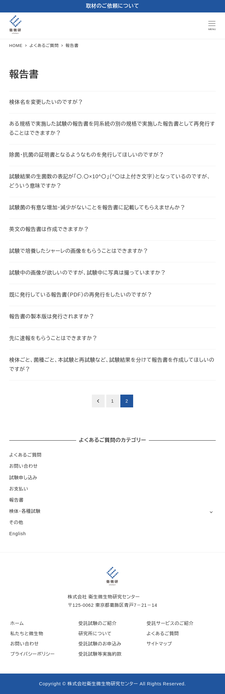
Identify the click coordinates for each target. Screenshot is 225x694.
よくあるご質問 (25, 455)
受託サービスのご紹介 (170, 623)
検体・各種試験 (25, 511)
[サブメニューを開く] (211, 511)
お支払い (18, 488)
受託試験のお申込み (100, 643)
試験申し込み (23, 477)
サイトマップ (159, 643)
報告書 (16, 500)
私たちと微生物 (26, 633)
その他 (16, 522)
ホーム (17, 623)
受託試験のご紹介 (97, 623)
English (17, 533)
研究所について (95, 633)
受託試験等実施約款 (100, 654)
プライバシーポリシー (32, 654)
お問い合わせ (23, 466)
